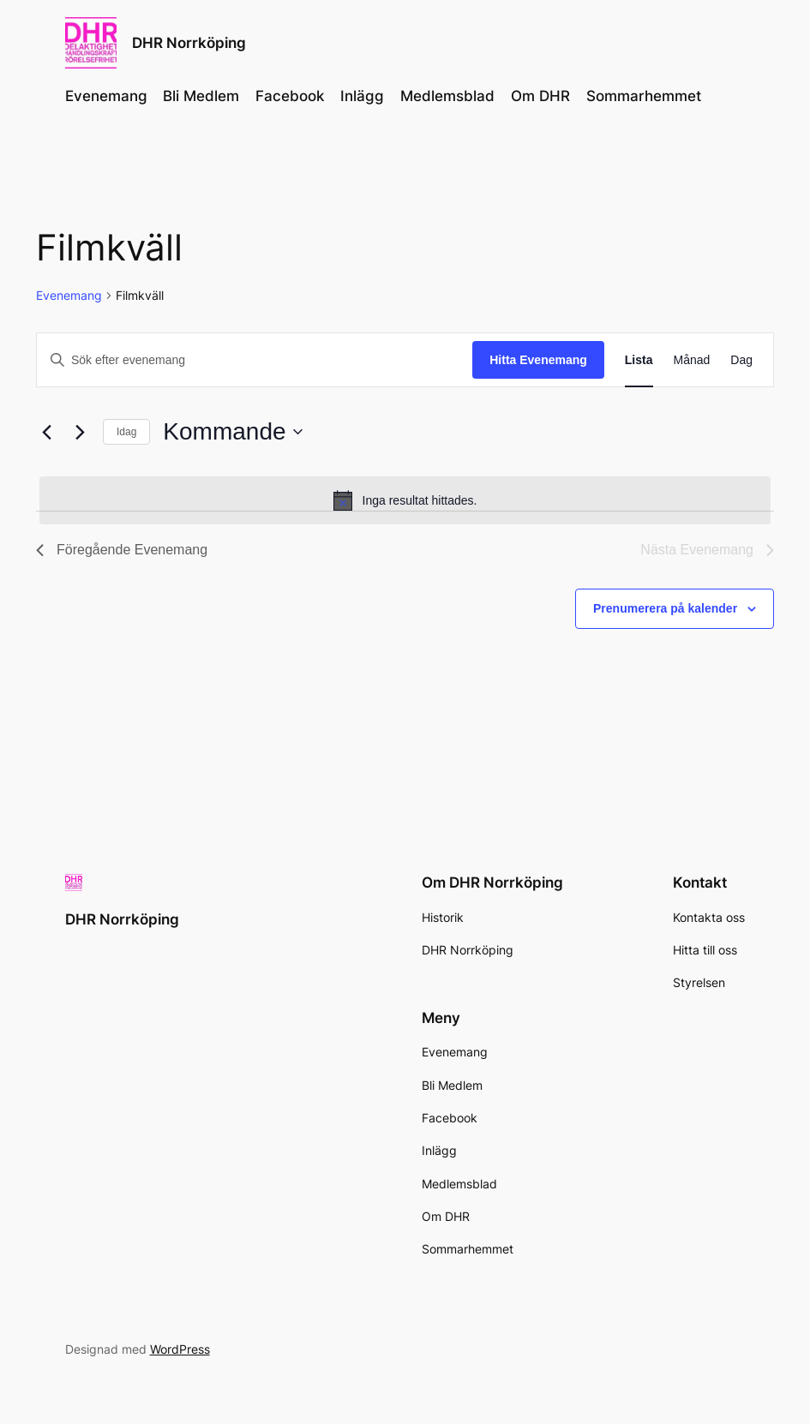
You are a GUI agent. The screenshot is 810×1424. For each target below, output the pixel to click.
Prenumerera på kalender (665, 608)
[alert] (405, 500)
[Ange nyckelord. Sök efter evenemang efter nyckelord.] (254, 360)
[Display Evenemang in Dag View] (741, 360)
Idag (126, 432)
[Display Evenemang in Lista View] (639, 360)
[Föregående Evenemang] (46, 432)
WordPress (180, 1349)
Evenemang (69, 295)
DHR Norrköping (189, 42)
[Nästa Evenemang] (79, 432)
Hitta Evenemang (538, 360)
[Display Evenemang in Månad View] (692, 360)
